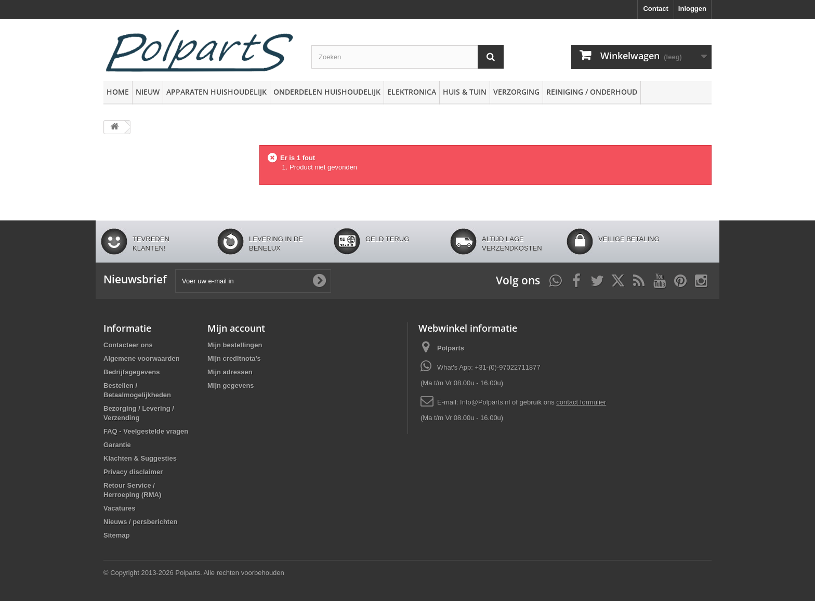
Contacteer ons (128, 345)
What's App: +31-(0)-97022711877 (489, 367)
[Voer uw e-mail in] (253, 281)
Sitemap (116, 535)
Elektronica (411, 92)
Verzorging (516, 92)
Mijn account (236, 328)
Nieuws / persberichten (140, 522)
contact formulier (581, 402)
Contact (655, 8)
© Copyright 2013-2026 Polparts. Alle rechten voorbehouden (193, 573)
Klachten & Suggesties (140, 458)
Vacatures (119, 508)
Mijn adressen (230, 372)
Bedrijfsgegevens (131, 372)
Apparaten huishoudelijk (216, 92)
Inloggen (692, 8)
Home (118, 92)
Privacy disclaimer (133, 472)
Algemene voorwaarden (141, 358)
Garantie (117, 445)
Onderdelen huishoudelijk (326, 92)
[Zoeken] (491, 57)
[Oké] (319, 280)
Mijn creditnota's (234, 358)
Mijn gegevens (230, 385)
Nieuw (148, 92)
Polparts (450, 348)
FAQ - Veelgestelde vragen (145, 431)
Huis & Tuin (465, 92)
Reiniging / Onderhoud (591, 92)
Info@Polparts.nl (486, 402)
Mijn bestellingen (234, 345)
